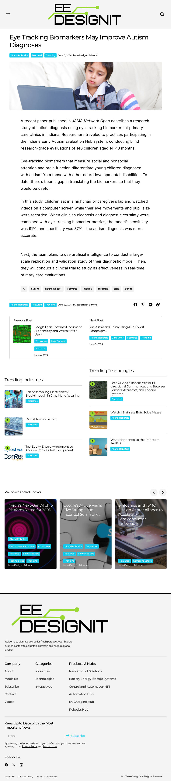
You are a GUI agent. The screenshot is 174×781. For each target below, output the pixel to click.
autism (35, 288)
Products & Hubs (82, 663)
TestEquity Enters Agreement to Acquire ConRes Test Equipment (49, 448)
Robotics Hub (78, 709)
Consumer (41, 341)
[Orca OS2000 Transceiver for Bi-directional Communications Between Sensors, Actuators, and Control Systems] (98, 390)
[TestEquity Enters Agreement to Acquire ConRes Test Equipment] (14, 454)
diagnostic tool (53, 288)
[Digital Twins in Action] (14, 426)
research (103, 288)
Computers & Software (21, 546)
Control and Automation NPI (89, 686)
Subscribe (12, 686)
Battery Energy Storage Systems (92, 679)
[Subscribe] (76, 736)
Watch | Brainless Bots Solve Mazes (135, 412)
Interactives (43, 686)
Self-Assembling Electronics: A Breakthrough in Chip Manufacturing (53, 393)
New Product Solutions (85, 671)
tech (116, 288)
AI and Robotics (19, 55)
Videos (9, 702)
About (9, 671)
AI (24, 288)
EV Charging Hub (81, 702)
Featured (37, 55)
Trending (50, 55)
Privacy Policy (29, 746)
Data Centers (58, 341)
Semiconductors (142, 560)
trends (128, 288)
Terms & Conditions (46, 776)
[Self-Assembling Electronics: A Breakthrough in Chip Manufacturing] (14, 399)
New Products (31, 553)
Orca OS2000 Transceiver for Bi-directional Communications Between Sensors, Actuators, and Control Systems (138, 388)
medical (87, 288)
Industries (32, 400)
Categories (43, 663)
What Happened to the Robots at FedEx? (135, 441)
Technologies (16, 560)
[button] (7, 14)
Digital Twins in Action (41, 419)
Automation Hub (81, 694)
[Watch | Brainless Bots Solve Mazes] (98, 420)
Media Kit (11, 679)
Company (12, 663)
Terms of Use (50, 746)
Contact (10, 694)
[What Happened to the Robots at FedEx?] (98, 447)
